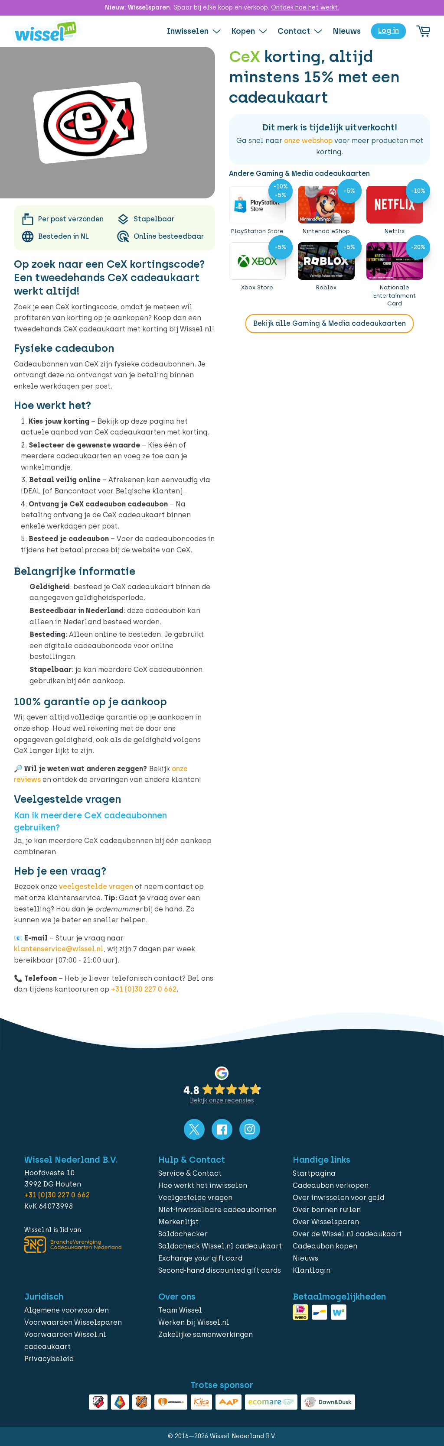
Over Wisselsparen (326, 1222)
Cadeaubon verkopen (331, 1185)
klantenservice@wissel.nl (59, 949)
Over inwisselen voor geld (338, 1197)
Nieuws (305, 1258)
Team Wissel (180, 1310)
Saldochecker (182, 1234)
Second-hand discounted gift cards (219, 1270)
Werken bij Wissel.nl (193, 1322)
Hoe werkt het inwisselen (202, 1185)
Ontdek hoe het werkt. (305, 7)
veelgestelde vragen (96, 886)
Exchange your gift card (200, 1258)
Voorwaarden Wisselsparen (73, 1322)
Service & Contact (190, 1173)
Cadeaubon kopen (325, 1246)
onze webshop (308, 140)
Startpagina (314, 1173)
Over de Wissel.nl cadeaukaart (347, 1234)
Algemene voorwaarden (66, 1310)
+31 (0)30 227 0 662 (143, 989)
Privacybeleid (49, 1359)
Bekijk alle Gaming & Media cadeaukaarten (329, 323)
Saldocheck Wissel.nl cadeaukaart (220, 1246)
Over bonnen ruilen (327, 1210)
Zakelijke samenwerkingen (205, 1334)
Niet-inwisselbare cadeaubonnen (217, 1210)
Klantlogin (311, 1270)
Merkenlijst (178, 1222)
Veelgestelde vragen (195, 1197)
